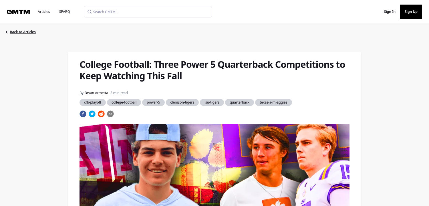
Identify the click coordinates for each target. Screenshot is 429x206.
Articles (44, 11)
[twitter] (92, 113)
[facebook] (83, 113)
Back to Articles (21, 31)
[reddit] (101, 113)
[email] (110, 113)
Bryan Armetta (96, 92)
